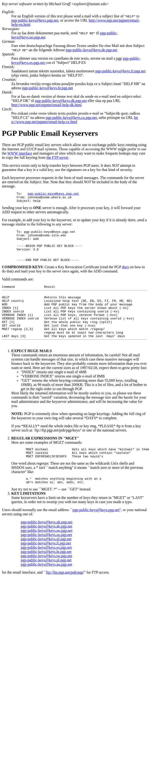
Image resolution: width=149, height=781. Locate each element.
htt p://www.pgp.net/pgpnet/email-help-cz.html (74, 120)
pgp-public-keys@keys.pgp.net (34, 20)
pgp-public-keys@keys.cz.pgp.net (71, 118)
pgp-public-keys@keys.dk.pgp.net (61, 101)
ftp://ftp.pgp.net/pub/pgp (64, 595)
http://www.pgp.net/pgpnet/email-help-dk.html (46, 105)
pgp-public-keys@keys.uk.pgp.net (46, 545)
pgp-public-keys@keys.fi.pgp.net (120, 71)
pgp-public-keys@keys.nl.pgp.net (46, 561)
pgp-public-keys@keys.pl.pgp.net (46, 583)
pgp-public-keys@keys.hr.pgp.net (47, 88)
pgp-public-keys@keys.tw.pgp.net (46, 578)
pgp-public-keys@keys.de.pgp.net (91, 50)
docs (125, 275)
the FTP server (57, 157)
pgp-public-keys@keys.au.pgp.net (46, 587)
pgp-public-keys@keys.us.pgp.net (46, 557)
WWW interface (19, 153)
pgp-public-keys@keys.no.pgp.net (46, 553)
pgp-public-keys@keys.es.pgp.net (46, 570)
